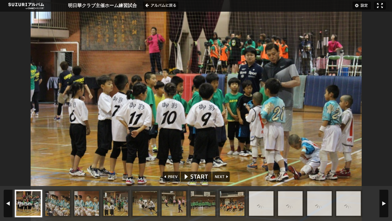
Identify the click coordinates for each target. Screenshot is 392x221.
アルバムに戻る (160, 6)
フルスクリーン (380, 6)
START (196, 176)
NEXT (221, 176)
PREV (170, 176)
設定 (361, 6)
